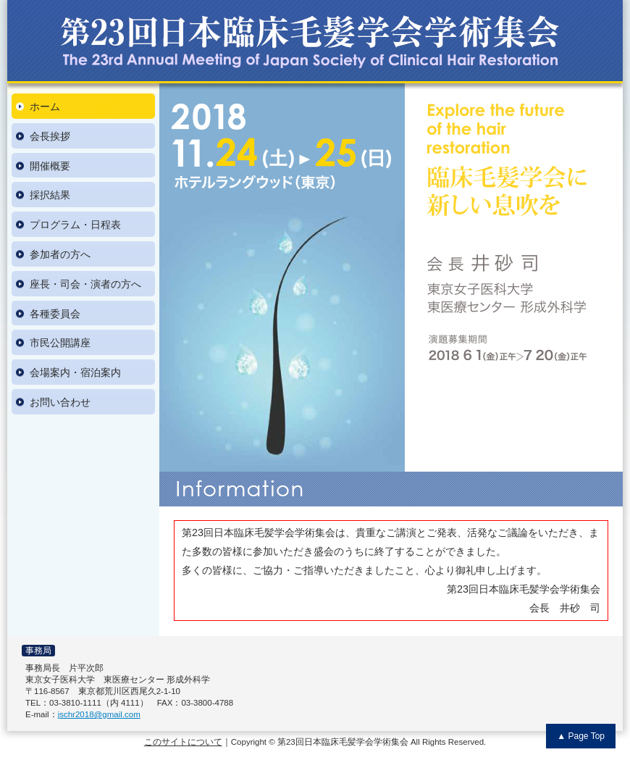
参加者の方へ (60, 254)
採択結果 (50, 195)
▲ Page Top (581, 736)
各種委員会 (55, 314)
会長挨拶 (50, 136)
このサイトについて (183, 742)
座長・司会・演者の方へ (85, 284)
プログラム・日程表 (75, 224)
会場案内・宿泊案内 (75, 372)
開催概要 (50, 166)
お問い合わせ (60, 402)
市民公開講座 (60, 342)
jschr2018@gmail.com (99, 714)
